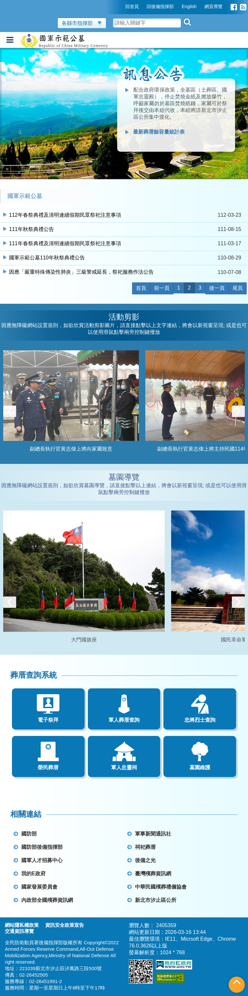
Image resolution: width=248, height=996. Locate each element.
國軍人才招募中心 (38, 860)
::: (121, 6)
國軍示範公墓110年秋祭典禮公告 (47, 257)
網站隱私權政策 (22, 925)
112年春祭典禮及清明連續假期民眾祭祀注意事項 (65, 215)
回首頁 (132, 6)
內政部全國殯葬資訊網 (43, 900)
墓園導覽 (124, 477)
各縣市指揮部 (82, 23)
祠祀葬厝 (141, 847)
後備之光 (141, 860)
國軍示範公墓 (24, 196)
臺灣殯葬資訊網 (149, 873)
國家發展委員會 (35, 887)
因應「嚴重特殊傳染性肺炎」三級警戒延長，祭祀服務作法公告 (81, 272)
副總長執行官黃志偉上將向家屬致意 (71, 449)
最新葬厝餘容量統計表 (159, 132)
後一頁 (217, 288)
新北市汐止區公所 (151, 900)
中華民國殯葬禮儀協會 (157, 887)
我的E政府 (30, 873)
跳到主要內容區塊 (20, 3)
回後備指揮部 (160, 6)
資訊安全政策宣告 (64, 925)
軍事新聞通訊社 (149, 834)
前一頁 (162, 288)
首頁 (141, 288)
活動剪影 (124, 316)
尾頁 (237, 288)
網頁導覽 (213, 6)
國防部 (25, 834)
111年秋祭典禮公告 (31, 229)
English (189, 6)
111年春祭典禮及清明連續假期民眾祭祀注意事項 (65, 243)
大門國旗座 (84, 639)
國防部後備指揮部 (38, 847)
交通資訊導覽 (19, 931)
